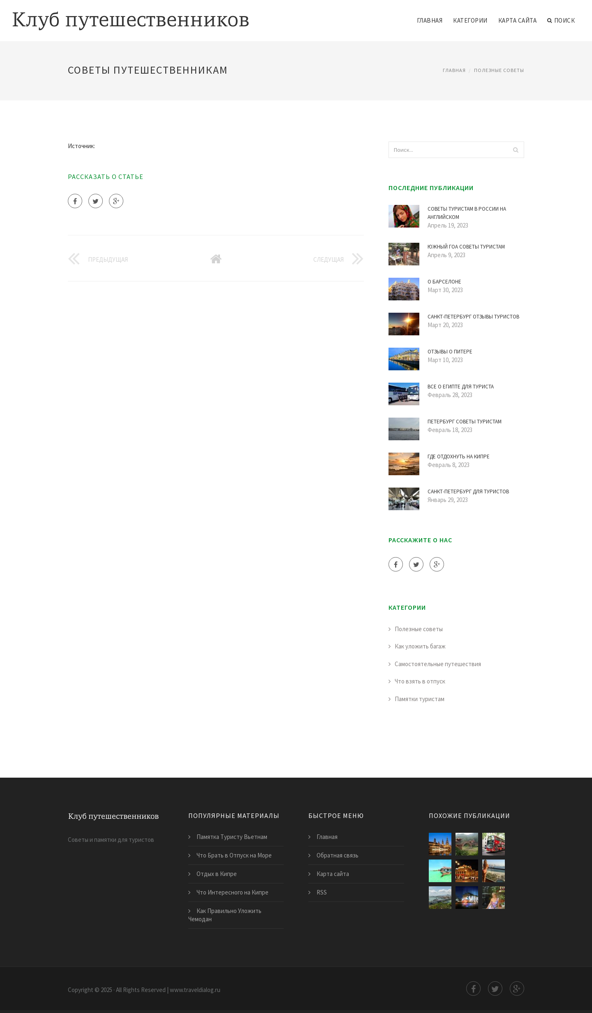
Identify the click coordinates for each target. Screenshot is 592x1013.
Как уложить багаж (420, 646)
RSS (322, 892)
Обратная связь (337, 855)
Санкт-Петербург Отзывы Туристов (473, 316)
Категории (470, 20)
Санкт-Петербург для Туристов (468, 491)
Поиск (561, 20)
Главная (430, 20)
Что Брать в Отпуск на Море (234, 855)
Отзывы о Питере (450, 351)
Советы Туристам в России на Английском (467, 213)
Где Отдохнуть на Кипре (459, 456)
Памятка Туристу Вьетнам (232, 837)
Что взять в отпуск (420, 681)
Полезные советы (499, 70)
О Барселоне (444, 281)
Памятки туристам (419, 699)
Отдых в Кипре (217, 874)
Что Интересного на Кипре (232, 892)
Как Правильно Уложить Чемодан (224, 915)
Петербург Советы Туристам (465, 421)
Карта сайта (517, 20)
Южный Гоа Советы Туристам (466, 246)
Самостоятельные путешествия (438, 664)
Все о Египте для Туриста (461, 386)
